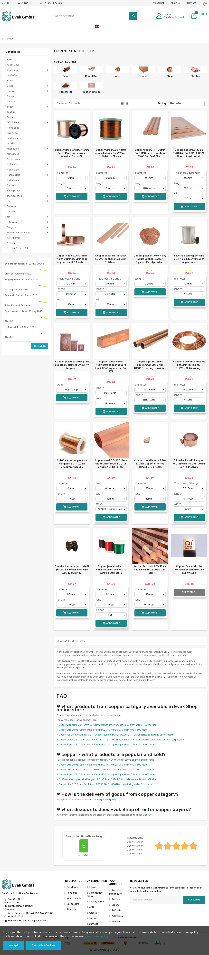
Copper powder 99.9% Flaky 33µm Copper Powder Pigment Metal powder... (150, 259)
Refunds (116, 910)
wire (117, 76)
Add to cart (72, 196)
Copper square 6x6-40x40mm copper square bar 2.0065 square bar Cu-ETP (111, 366)
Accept (13, 945)
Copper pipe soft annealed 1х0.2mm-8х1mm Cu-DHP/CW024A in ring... (189, 365)
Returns (115, 899)
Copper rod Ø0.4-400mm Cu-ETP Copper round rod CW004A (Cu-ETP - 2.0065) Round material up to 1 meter (116, 734)
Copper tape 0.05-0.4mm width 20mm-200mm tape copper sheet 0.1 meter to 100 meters (108, 744)
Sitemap (71, 909)
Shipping (111, 799)
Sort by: (162, 103)
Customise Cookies (43, 945)
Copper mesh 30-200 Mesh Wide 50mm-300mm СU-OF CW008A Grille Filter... (111, 463)
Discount (147, 814)
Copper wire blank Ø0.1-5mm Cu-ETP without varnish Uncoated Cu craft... (72, 153)
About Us (175, 3)
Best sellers (73, 904)
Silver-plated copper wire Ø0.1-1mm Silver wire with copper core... (189, 259)
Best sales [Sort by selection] (175, 103)
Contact (191, 3)
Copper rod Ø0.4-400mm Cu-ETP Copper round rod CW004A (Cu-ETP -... (150, 153)
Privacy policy (96, 901)
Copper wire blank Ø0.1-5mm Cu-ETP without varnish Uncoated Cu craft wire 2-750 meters (107, 725)
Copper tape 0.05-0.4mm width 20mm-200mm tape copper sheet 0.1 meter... (72, 259)
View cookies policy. (97, 936)
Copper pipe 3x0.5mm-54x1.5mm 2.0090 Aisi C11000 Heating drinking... (150, 365)
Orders (115, 905)
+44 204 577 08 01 (52, 3)
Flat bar (195, 76)
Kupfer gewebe (92, 92)
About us (94, 912)
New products (74, 898)
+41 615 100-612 (17, 916)
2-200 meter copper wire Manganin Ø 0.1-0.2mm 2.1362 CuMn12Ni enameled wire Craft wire (107, 779)
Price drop (72, 892)
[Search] (95, 16)
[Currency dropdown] (6, 3)
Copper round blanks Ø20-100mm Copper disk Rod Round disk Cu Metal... (150, 463)
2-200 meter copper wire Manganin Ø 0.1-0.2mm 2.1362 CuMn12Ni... (72, 463)
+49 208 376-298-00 (41, 913)
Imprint (93, 918)
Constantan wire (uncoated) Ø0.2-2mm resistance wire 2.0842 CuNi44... (72, 569)
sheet (143, 76)
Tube (65, 76)
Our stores (72, 887)
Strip (170, 76)
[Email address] (156, 900)
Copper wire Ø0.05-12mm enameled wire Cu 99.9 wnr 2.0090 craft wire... (111, 153)
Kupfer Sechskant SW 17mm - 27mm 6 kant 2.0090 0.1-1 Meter (150, 569)
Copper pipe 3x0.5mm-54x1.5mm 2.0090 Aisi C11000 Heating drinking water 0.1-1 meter (106, 784)
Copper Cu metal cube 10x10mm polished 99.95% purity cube (189, 569)
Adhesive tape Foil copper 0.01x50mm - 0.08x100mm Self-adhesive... (189, 463)
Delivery (93, 887)
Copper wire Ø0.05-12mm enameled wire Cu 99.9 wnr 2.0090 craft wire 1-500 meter (103, 729)
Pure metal (65, 92)
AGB (91, 907)
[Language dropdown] (24, 3)
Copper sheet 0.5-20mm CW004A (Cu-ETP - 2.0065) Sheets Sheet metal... (189, 153)
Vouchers (116, 921)
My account (158, 3)
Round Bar (91, 76)
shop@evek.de (38, 920)
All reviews (39, 346)
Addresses (117, 916)
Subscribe (194, 899)
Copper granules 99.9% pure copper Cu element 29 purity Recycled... (72, 365)
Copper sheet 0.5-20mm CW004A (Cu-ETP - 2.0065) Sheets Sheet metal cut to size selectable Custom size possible (121, 739)
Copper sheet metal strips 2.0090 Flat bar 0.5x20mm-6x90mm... (111, 259)
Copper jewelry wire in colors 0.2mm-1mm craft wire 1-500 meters (111, 569)
